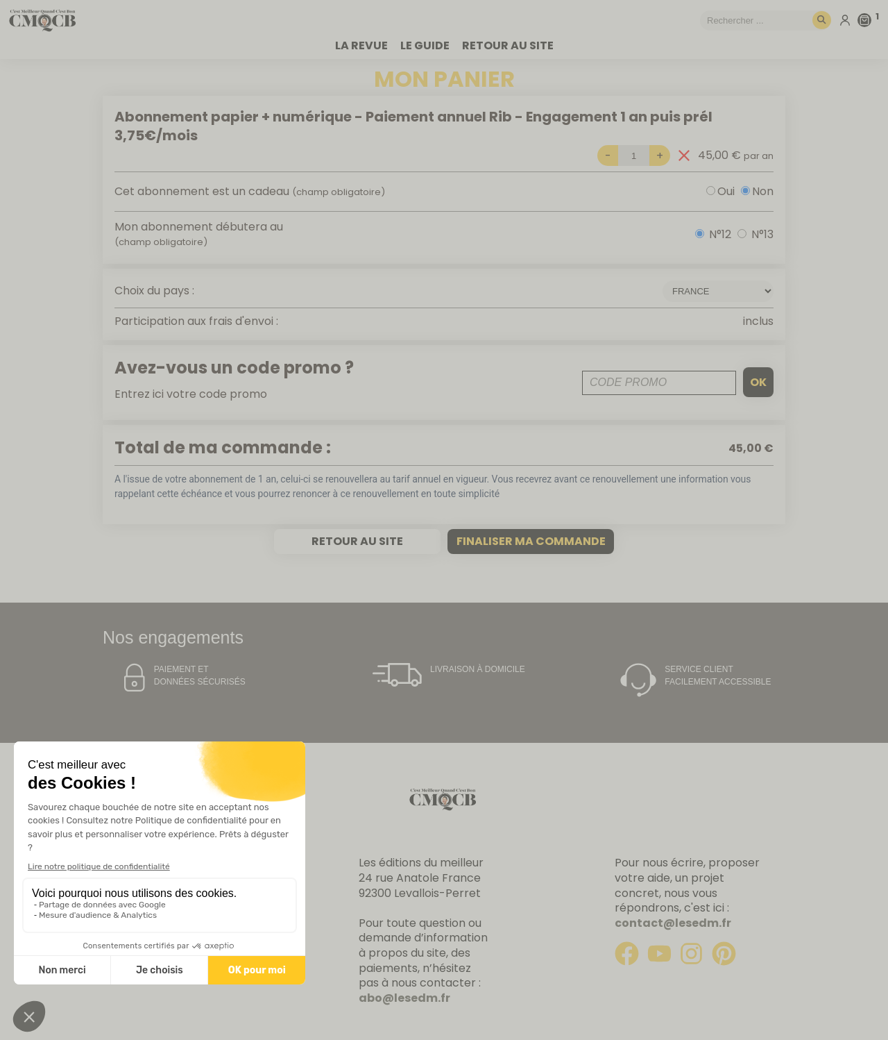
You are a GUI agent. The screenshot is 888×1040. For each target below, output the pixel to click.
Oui (726, 191)
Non (763, 191)
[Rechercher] (821, 20)
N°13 (762, 234)
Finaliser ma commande (531, 541)
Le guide (425, 45)
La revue (361, 45)
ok (758, 382)
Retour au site (508, 45)
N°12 (720, 234)
